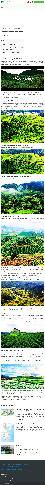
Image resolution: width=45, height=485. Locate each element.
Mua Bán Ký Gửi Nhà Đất (5, 7)
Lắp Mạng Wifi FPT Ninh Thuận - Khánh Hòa (12, 466)
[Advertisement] (22, 17)
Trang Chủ (3, 4)
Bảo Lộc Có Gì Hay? (20, 445)
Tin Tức (34, 4)
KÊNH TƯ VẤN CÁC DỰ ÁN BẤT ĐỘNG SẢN (12, 469)
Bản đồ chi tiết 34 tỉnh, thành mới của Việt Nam (26, 423)
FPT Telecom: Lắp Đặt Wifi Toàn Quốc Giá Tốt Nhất (16, 4)
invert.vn (16, 483)
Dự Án (29, 4)
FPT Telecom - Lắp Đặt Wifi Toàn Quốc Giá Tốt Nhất (14, 464)
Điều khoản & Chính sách (40, 483)
